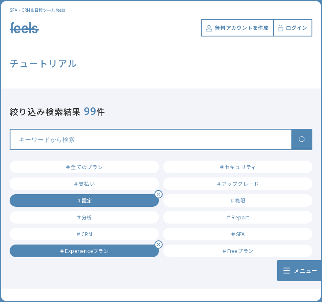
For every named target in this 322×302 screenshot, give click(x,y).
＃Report (237, 217)
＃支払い (84, 183)
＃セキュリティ (237, 166)
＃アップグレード (237, 183)
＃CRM (84, 233)
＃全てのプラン (84, 166)
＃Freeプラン (238, 250)
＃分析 (84, 217)
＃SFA (238, 233)
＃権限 (238, 200)
